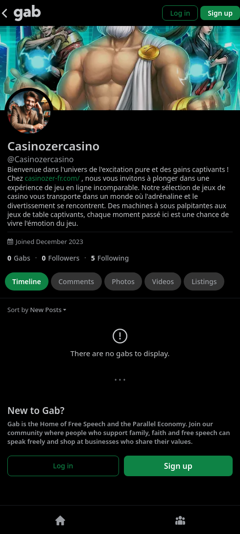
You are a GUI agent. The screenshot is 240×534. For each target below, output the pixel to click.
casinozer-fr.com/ (51, 178)
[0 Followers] (66, 258)
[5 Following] (113, 258)
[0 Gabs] (24, 258)
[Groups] (180, 520)
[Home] (60, 520)
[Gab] (27, 13)
